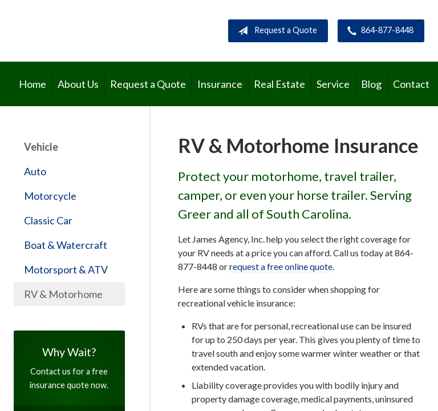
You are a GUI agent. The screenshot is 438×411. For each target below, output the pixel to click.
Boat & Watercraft (65, 245)
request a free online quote (280, 266)
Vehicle (41, 146)
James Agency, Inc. (110, 31)
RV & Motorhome (63, 294)
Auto (35, 171)
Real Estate (279, 84)
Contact (411, 84)
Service (333, 84)
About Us (78, 84)
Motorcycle (50, 196)
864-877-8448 (378, 31)
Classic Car (48, 220)
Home (32, 84)
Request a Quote (275, 31)
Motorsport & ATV (66, 269)
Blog (371, 84)
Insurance (219, 84)
